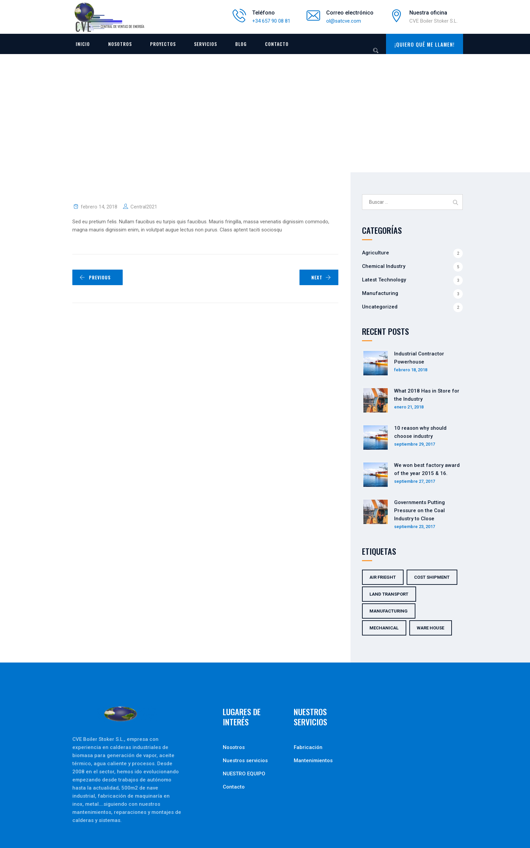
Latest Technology (384, 280)
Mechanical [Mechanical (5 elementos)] (384, 627)
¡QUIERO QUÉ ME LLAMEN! (424, 44)
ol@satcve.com (343, 21)
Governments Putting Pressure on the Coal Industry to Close (419, 510)
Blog (241, 43)
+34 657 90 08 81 (271, 21)
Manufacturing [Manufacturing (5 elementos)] (388, 611)
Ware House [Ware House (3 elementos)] (430, 627)
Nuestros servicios (245, 760)
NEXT (321, 277)
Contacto (277, 43)
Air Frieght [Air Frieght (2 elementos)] (382, 577)
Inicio (83, 43)
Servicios (205, 43)
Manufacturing (380, 293)
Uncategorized (379, 307)
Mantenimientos (313, 760)
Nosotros (120, 43)
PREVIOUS (95, 277)
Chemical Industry (383, 266)
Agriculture (375, 253)
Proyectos (163, 43)
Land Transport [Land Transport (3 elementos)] (388, 594)
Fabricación (308, 747)
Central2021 (143, 207)
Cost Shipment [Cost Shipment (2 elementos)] (432, 577)
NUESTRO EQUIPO (244, 774)
